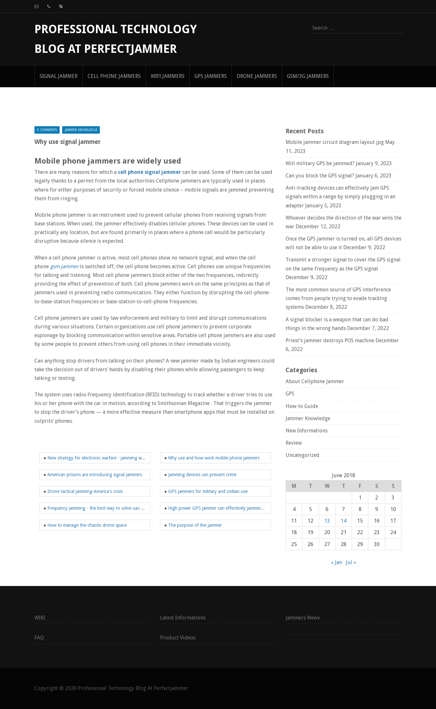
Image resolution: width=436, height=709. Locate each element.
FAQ (39, 638)
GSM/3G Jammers (308, 76)
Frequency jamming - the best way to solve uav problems (103, 508)
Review (294, 443)
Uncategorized (302, 455)
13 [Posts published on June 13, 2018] (327, 521)
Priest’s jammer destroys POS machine (330, 340)
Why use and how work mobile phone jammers (214, 457)
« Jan (336, 562)
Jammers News (303, 618)
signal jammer (59, 76)
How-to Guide (302, 406)
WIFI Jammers (168, 76)
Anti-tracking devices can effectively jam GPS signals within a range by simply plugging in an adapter (340, 196)
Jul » (351, 562)
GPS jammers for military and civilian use (208, 491)
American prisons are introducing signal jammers (94, 474)
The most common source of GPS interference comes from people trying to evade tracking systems (338, 298)
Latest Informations (182, 618)
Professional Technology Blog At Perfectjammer (133, 688)
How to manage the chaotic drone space (87, 525)
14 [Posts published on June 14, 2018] (343, 521)
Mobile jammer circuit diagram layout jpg (335, 142)
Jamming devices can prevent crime (202, 474)
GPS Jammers (210, 76)
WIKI (39, 618)
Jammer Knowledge (81, 130)
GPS (290, 394)
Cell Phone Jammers (114, 76)
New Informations (306, 431)
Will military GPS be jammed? (320, 163)
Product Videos (177, 638)
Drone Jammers (257, 76)
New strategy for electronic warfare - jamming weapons (101, 457)
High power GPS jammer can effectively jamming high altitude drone (235, 508)
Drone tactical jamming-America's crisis (85, 491)
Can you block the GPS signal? (320, 176)
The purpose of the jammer (195, 525)
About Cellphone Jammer (315, 381)
